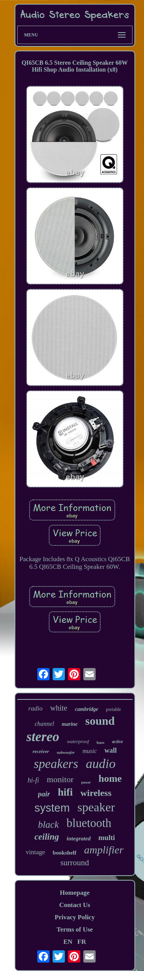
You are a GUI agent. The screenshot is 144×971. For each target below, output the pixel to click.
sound (100, 720)
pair (44, 794)
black (48, 824)
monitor (60, 779)
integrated (79, 838)
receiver (41, 751)
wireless (95, 793)
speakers (56, 764)
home (110, 778)
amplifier (104, 850)
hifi (65, 792)
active (117, 741)
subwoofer (66, 752)
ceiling (47, 837)
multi (106, 837)
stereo (43, 736)
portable (113, 709)
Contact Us (74, 905)
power (86, 782)
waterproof (78, 741)
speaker (96, 807)
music (90, 751)
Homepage (74, 892)
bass (100, 742)
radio (35, 708)
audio (101, 763)
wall (110, 750)
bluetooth (88, 823)
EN (68, 941)
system (52, 808)
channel (44, 723)
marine (70, 724)
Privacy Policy (74, 917)
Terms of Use (74, 929)
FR (81, 941)
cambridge (86, 709)
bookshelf (64, 853)
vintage (35, 852)
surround (74, 862)
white (58, 708)
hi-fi (33, 780)
